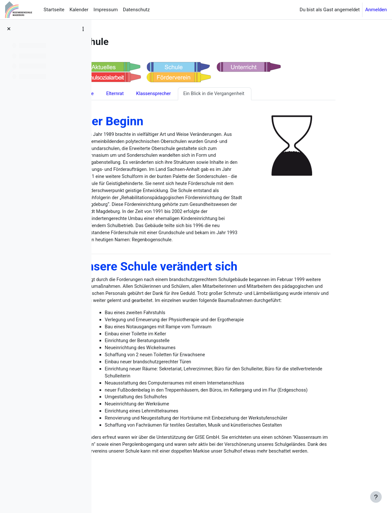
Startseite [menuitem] (54, 10)
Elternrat (147, 94)
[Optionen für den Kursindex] (83, 29)
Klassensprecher (187, 94)
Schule (118, 94)
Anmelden (376, 10)
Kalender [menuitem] (78, 10)
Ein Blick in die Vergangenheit (248, 94)
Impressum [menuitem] (105, 10)
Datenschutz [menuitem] (136, 10)
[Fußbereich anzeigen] (376, 497)
